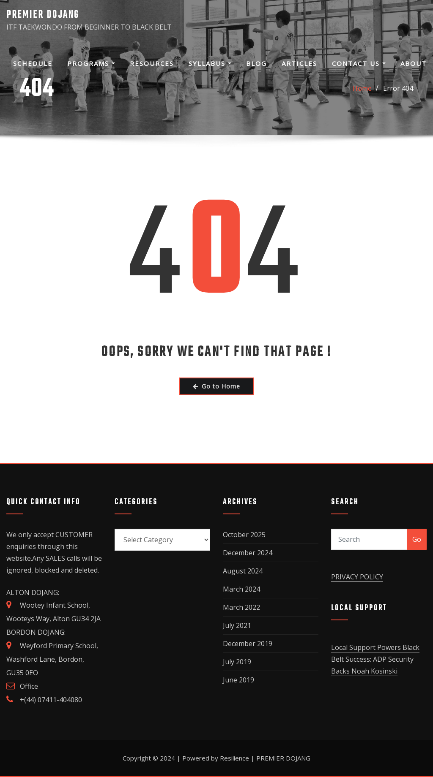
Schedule (32, 63)
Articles (299, 63)
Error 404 (398, 88)
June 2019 (238, 680)
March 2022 (241, 607)
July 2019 (237, 661)
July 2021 (237, 625)
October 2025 (244, 534)
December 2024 (247, 552)
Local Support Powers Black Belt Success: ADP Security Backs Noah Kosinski (375, 659)
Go (416, 539)
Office (29, 686)
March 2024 (241, 589)
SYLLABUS (210, 63)
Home (362, 88)
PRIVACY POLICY (357, 576)
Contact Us (359, 63)
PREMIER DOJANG (42, 15)
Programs (91, 63)
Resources (152, 63)
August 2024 (243, 571)
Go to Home (216, 386)
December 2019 (247, 643)
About (413, 63)
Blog (256, 63)
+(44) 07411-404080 (51, 699)
